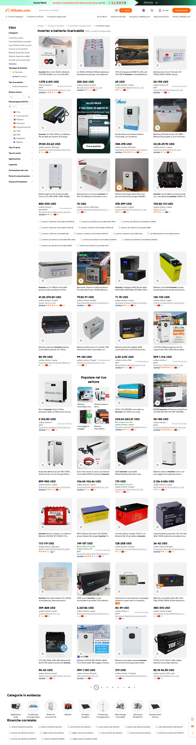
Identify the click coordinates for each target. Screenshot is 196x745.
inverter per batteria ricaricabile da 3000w (98, 240)
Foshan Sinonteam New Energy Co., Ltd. (93, 209)
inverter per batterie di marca (22, 733)
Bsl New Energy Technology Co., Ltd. (168, 487)
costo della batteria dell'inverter (169, 727)
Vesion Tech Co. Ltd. (47, 303)
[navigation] (20, 357)
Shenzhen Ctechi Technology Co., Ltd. (55, 90)
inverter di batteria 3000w (53, 739)
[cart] (152, 11)
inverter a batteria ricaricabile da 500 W (56, 228)
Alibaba (41, 26)
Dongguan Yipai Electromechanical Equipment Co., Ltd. (131, 616)
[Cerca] (125, 10)
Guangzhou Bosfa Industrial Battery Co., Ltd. (55, 363)
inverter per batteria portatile (137, 727)
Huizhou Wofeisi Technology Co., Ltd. (130, 209)
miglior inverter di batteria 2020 (83, 739)
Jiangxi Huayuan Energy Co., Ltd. (167, 150)
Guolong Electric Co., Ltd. (49, 613)
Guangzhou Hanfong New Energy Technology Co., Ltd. (55, 150)
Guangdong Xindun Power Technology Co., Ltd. (131, 303)
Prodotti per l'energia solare (79, 26)
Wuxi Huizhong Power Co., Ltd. (89, 87)
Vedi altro (13, 64)
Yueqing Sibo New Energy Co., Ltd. (129, 87)
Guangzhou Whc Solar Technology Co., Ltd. (93, 554)
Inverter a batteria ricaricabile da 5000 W (56, 222)
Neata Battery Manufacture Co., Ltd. (130, 365)
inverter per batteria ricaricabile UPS (92, 246)
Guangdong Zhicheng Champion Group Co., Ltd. (170, 549)
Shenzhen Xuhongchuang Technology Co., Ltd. (55, 487)
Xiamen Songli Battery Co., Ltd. (166, 676)
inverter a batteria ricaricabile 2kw (54, 234)
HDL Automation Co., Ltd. (87, 676)
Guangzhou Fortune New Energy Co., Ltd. (131, 549)
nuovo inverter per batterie (79, 727)
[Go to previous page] (90, 687)
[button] (116, 10)
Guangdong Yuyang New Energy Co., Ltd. (170, 613)
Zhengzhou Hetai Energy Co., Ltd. (91, 363)
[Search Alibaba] (76, 10)
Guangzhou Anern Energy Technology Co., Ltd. (131, 150)
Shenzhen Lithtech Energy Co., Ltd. (168, 365)
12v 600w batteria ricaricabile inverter (163, 234)
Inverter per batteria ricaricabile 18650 (134, 228)
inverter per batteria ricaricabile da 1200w (138, 222)
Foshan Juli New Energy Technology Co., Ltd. (170, 303)
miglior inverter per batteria (52, 733)
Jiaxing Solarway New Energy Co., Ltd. (92, 487)
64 (129, 687)
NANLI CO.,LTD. (159, 209)
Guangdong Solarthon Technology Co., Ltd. (55, 427)
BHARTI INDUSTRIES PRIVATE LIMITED (55, 549)
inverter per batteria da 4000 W (169, 733)
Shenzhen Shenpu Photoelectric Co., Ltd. (131, 427)
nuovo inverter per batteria (110, 733)
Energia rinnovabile (56, 26)
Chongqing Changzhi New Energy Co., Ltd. (131, 676)
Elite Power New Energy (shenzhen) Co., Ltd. (93, 303)
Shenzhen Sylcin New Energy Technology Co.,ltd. (55, 212)
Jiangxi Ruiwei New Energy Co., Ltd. (168, 90)
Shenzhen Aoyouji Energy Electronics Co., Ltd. (93, 613)
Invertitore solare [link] (102, 26)
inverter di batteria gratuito (21, 727)
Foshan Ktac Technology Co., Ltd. (129, 489)
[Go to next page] (134, 687)
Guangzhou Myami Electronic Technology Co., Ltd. (170, 427)
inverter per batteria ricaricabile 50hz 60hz (97, 222)
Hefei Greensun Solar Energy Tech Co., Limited (55, 676)
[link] (192, 719)
